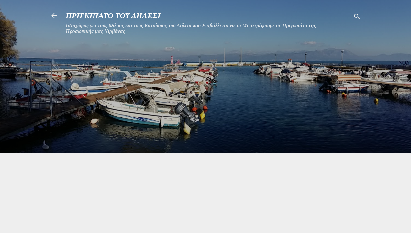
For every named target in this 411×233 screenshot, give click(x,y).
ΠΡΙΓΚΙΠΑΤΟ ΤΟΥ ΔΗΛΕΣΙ (113, 15)
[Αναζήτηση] (357, 18)
